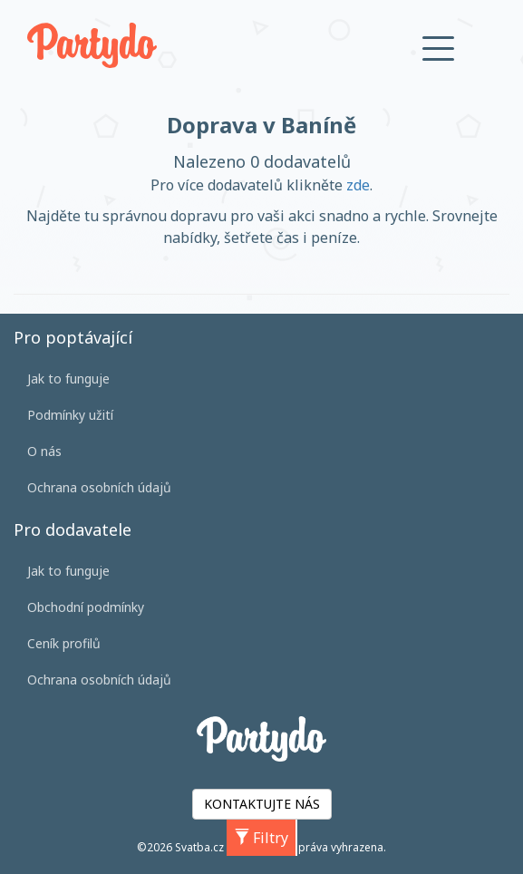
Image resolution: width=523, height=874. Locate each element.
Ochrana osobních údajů (99, 487)
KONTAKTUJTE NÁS (262, 803)
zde (358, 185)
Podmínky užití (70, 414)
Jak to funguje (68, 378)
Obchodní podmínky (85, 607)
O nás (44, 451)
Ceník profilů (64, 643)
